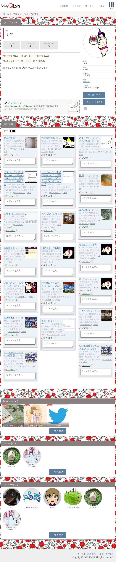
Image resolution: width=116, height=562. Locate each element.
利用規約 (91, 554)
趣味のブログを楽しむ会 (13, 426)
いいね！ (10, 155)
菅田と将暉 (9, 138)
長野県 (86, 81)
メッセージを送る (94, 102)
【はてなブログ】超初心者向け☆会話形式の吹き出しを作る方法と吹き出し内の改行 (51, 178)
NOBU (52, 507)
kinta (11, 507)
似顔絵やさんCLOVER (32, 465)
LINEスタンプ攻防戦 (51, 248)
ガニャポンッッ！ (88, 311)
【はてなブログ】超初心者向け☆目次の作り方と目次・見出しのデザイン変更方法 (13, 178)
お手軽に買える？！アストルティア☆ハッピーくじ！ (51, 286)
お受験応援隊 (48, 138)
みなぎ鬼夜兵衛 (72, 507)
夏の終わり (84, 210)
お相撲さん (9, 248)
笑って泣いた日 (49, 213)
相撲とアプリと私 (88, 244)
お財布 (7, 213)
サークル (81, 554)
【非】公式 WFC (32, 507)
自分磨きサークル (35, 426)
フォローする (94, 95)
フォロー (11, 45)
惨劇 (81, 175)
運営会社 (109, 554)
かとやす (11, 466)
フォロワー (30, 45)
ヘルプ (100, 554)
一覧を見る (58, 431)
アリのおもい (15, 149)
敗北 (81, 279)
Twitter (58, 426)
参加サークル (49, 45)
